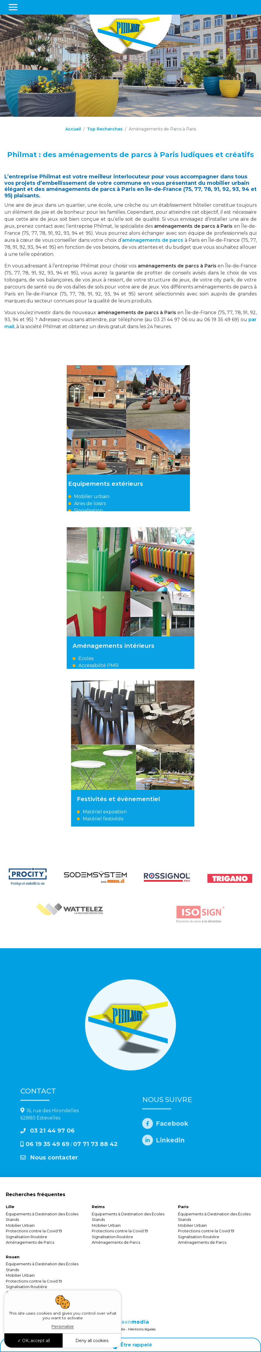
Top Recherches (105, 129)
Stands (12, 1219)
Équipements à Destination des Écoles (42, 1214)
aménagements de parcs (153, 240)
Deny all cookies (91, 1340)
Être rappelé (130, 1345)
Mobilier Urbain (20, 1225)
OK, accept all (33, 1340)
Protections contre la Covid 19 (34, 1231)
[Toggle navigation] (13, 7)
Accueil (73, 129)
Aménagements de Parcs (30, 1242)
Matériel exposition (162, 812)
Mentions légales (142, 1329)
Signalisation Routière (26, 1236)
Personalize (63, 1326)
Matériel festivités (160, 819)
